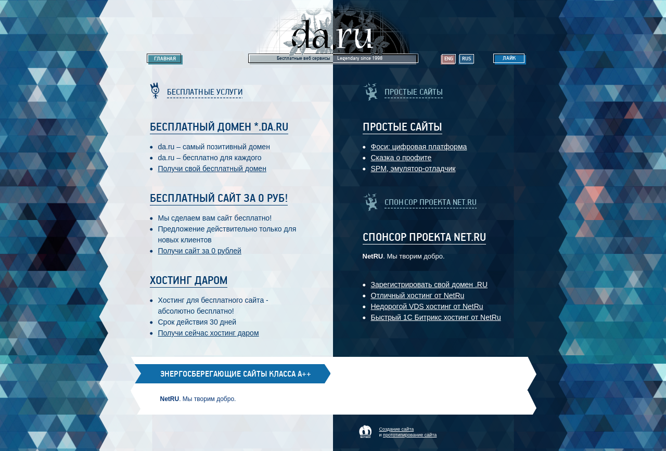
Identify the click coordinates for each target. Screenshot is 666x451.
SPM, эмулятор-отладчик (413, 168)
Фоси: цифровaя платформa (419, 147)
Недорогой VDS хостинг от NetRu (427, 306)
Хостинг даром (188, 281)
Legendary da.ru (333, 32)
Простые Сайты (402, 127)
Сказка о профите (401, 157)
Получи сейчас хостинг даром (208, 333)
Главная (165, 59)
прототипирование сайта (410, 434)
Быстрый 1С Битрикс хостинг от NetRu (436, 317)
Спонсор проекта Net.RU (424, 237)
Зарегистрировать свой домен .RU (429, 284)
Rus (466, 59)
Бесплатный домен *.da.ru (219, 127)
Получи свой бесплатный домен (212, 168)
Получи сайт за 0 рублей (199, 251)
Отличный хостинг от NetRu (418, 295)
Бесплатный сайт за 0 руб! (219, 198)
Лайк (509, 58)
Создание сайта (396, 429)
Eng (448, 59)
